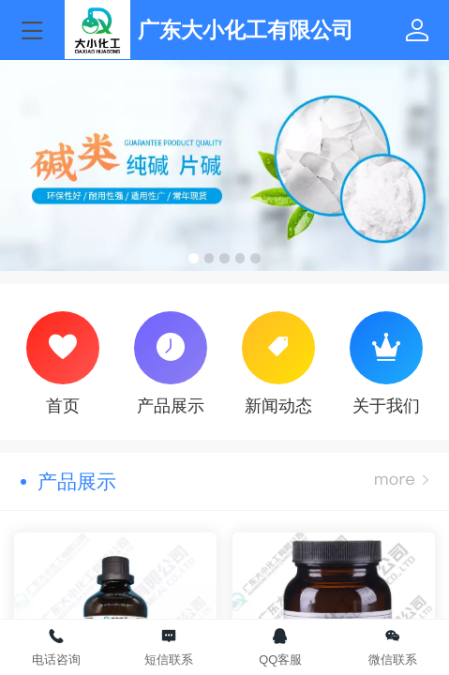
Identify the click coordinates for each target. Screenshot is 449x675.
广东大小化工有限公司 (245, 30)
